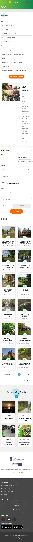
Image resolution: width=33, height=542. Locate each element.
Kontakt (4, 494)
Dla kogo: (4, 206)
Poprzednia (7, 374)
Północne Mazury (6, 50)
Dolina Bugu (4, 29)
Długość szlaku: (22, 158)
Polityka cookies (6, 488)
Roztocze (3, 58)
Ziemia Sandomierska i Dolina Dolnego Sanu (13, 70)
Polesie (3, 46)
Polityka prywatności (8, 491)
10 (28, 377)
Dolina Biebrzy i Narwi (7, 25)
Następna (26, 380)
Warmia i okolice (5, 66)
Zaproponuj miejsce (16, 76)
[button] (28, 2)
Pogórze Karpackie (6, 41)
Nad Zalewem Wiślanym (8, 37)
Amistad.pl (20, 539)
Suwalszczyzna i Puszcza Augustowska (12, 62)
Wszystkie (4, 21)
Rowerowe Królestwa (8, 485)
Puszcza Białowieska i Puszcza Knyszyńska (13, 54)
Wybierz (22, 206)
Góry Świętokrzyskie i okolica (9, 33)
